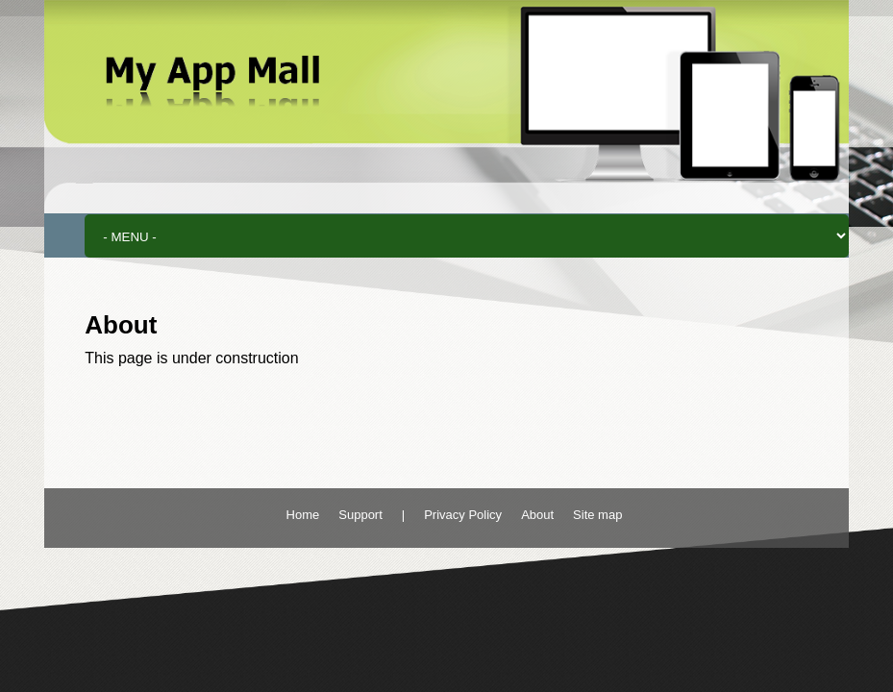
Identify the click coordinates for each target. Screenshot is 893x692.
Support (360, 514)
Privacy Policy (463, 514)
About (537, 514)
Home (303, 514)
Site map (597, 514)
